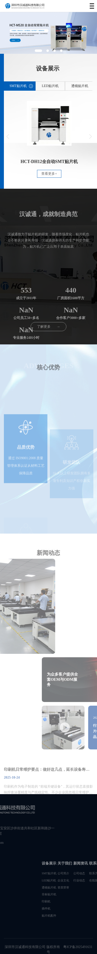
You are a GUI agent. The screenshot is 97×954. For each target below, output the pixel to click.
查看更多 (60, 173)
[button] (18, 136)
